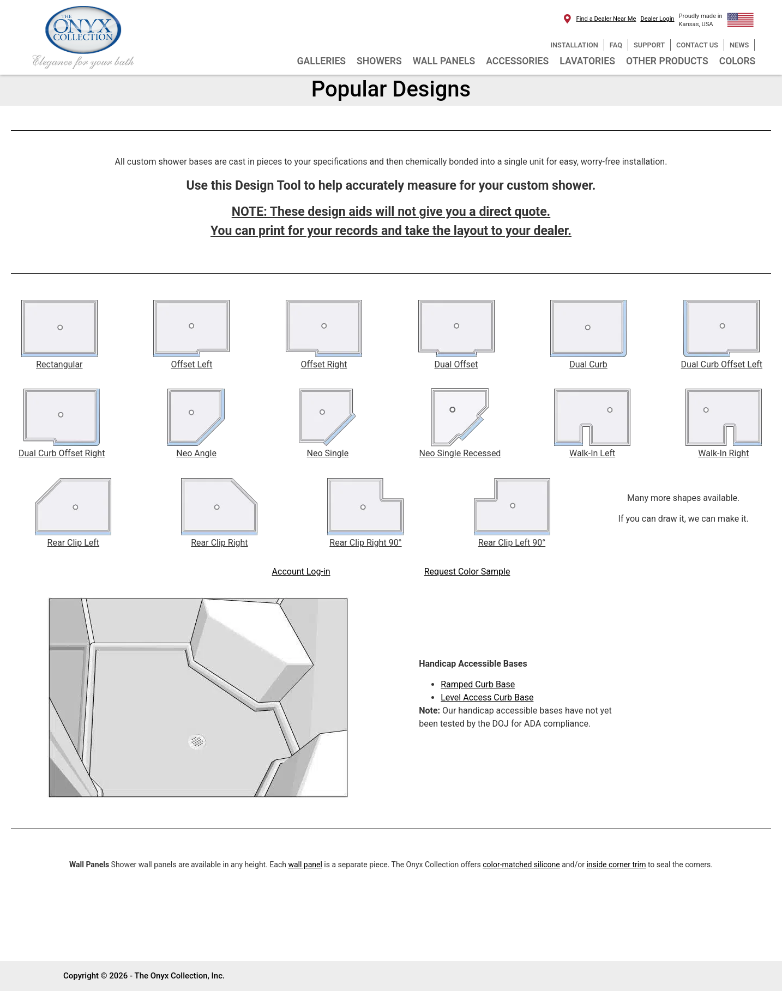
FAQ (616, 45)
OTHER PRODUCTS (667, 61)
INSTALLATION (574, 45)
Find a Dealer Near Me (606, 18)
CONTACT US (697, 45)
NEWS (739, 45)
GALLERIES (321, 61)
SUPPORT (649, 45)
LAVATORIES (587, 61)
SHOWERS (379, 61)
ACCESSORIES (517, 61)
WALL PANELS (444, 61)
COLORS (737, 61)
